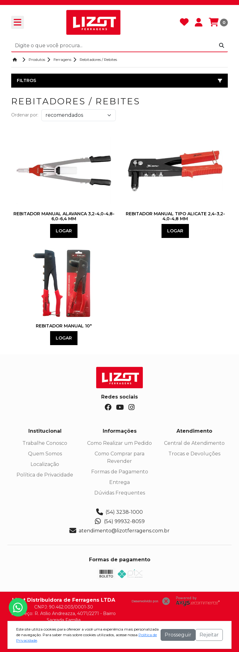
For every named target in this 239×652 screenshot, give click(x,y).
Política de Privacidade (44, 475)
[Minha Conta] (199, 22)
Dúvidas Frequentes (119, 493)
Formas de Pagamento (119, 472)
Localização (44, 464)
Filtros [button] (119, 80)
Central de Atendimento (194, 443)
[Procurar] (221, 46)
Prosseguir (178, 635)
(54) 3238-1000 (119, 512)
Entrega (119, 482)
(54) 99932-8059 (120, 521)
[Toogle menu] (17, 22)
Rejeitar (209, 635)
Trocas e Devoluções (194, 454)
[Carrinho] (218, 22)
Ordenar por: (24, 115)
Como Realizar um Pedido (119, 443)
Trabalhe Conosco (44, 443)
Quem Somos (45, 454)
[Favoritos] (184, 22)
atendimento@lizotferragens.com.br (119, 531)
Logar (64, 231)
